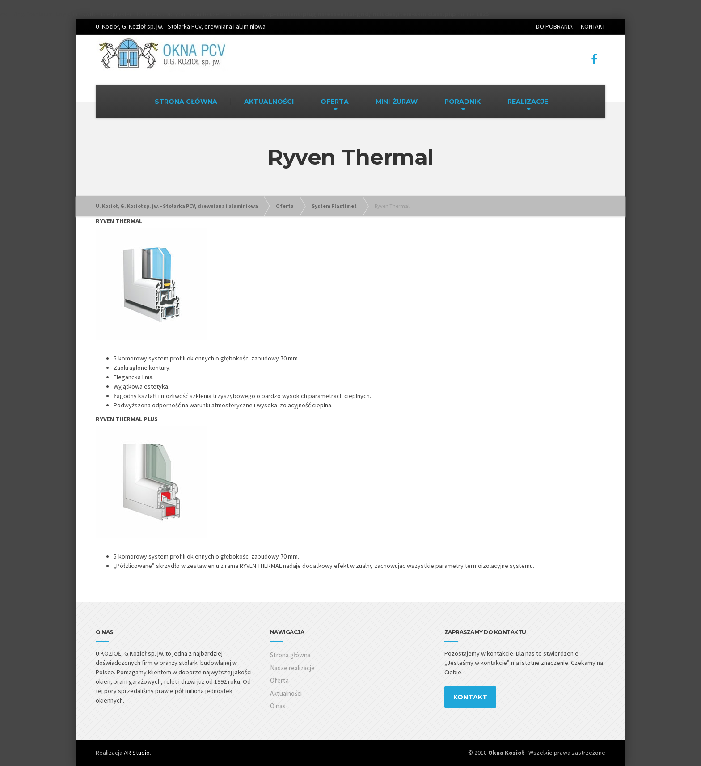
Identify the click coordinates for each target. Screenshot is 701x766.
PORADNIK (462, 101)
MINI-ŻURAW (397, 101)
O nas (278, 706)
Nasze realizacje (292, 668)
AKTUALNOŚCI (269, 101)
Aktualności (286, 693)
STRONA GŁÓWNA (186, 101)
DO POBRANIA (554, 26)
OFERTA (335, 101)
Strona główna (290, 655)
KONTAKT (593, 26)
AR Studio (137, 753)
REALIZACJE (527, 101)
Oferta (279, 680)
